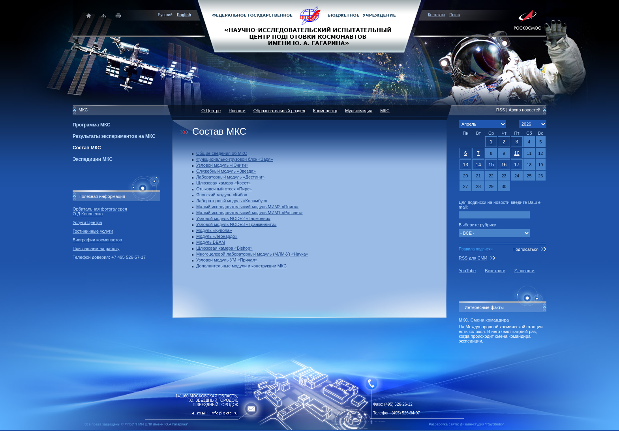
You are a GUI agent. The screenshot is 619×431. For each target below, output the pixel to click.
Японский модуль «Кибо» (221, 194)
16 (503, 165)
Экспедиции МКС (93, 159)
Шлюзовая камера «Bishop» (224, 248)
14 (478, 165)
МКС (384, 110)
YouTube (467, 270)
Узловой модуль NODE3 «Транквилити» (236, 224)
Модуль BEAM (210, 242)
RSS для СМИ (473, 258)
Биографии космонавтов (97, 239)
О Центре (211, 110)
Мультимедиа (358, 110)
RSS (500, 109)
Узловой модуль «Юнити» (222, 165)
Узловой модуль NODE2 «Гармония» (233, 218)
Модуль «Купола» (214, 230)
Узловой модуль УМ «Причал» (226, 260)
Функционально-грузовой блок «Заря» (234, 159)
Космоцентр (325, 110)
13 (465, 165)
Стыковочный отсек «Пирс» (224, 188)
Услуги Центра (87, 222)
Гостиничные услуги (93, 231)
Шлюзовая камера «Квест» (223, 183)
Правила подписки (476, 249)
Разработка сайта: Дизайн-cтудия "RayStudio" (466, 424)
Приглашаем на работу (96, 248)
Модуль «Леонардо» (216, 236)
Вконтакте (495, 270)
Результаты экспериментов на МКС (114, 136)
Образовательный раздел (279, 110)
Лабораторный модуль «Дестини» (230, 177)
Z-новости (524, 270)
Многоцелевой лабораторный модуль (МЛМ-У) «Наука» (252, 254)
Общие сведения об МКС (221, 153)
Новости (237, 110)
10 (516, 153)
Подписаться (525, 249)
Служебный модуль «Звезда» (226, 171)
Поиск (454, 15)
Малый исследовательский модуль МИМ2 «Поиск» (247, 206)
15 (490, 165)
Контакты (436, 15)
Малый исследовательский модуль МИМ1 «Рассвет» (249, 212)
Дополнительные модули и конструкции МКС (241, 265)
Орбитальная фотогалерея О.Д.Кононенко (100, 211)
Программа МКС (92, 125)
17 (516, 165)
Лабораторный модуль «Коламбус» (231, 200)
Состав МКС (87, 148)
